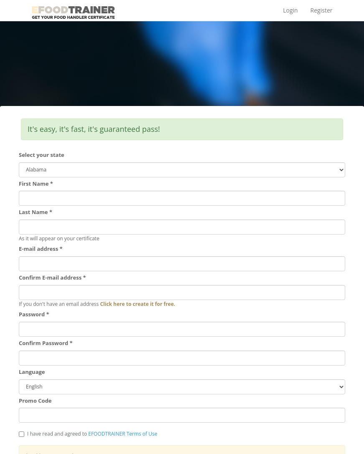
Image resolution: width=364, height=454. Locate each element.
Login (290, 10)
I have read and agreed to (88, 433)
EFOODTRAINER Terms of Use (122, 433)
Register (322, 10)
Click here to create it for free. (137, 304)
